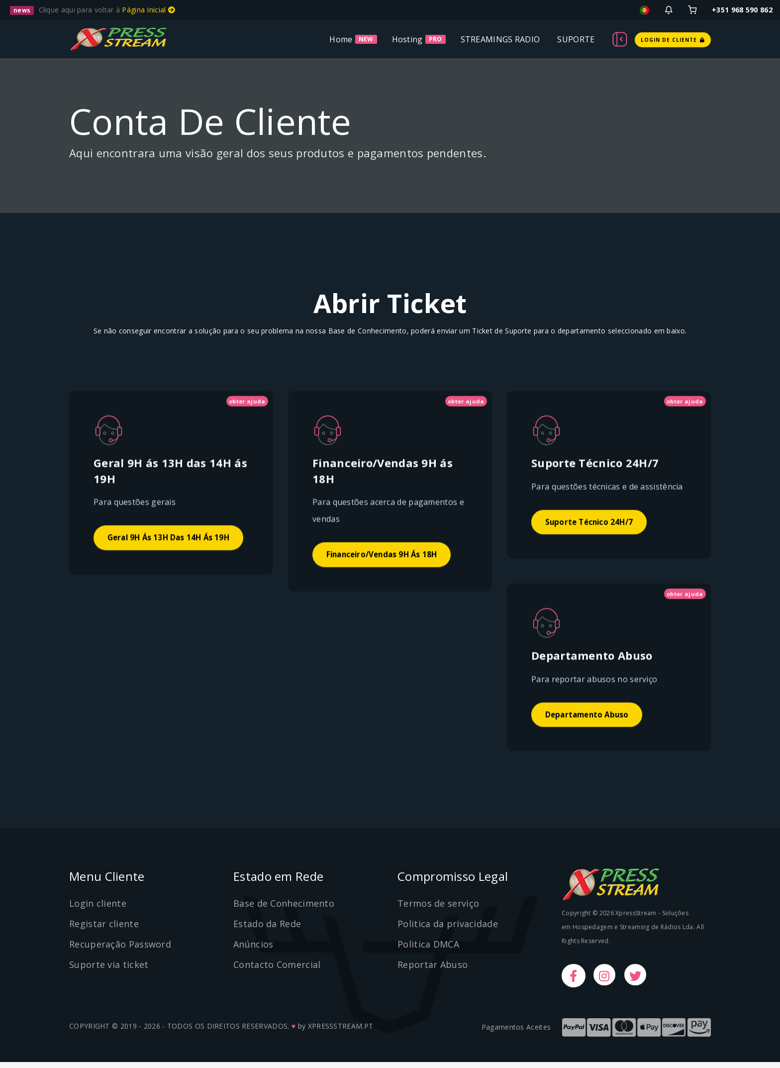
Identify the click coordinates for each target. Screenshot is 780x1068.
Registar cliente (104, 929)
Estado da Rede (267, 929)
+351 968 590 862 (742, 9)
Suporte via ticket (108, 969)
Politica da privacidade (447, 929)
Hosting (407, 39)
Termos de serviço (438, 909)
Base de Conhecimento (283, 909)
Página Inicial (148, 9)
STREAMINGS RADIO (500, 39)
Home (340, 39)
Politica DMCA (428, 950)
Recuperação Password (120, 950)
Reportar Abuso (432, 969)
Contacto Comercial (276, 969)
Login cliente (97, 909)
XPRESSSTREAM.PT (341, 1032)
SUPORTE (575, 39)
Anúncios (253, 950)
